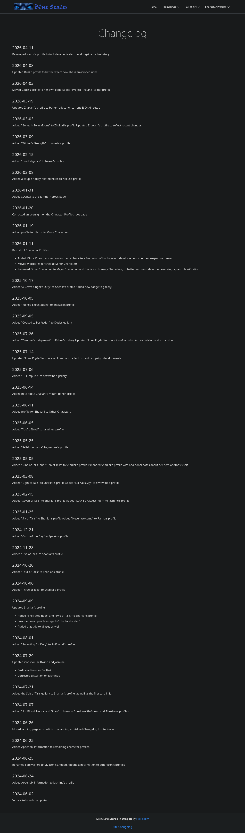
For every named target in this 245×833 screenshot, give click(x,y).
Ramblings (170, 6)
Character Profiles (215, 6)
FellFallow (142, 819)
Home (153, 6)
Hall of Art (190, 6)
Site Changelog (122, 827)
